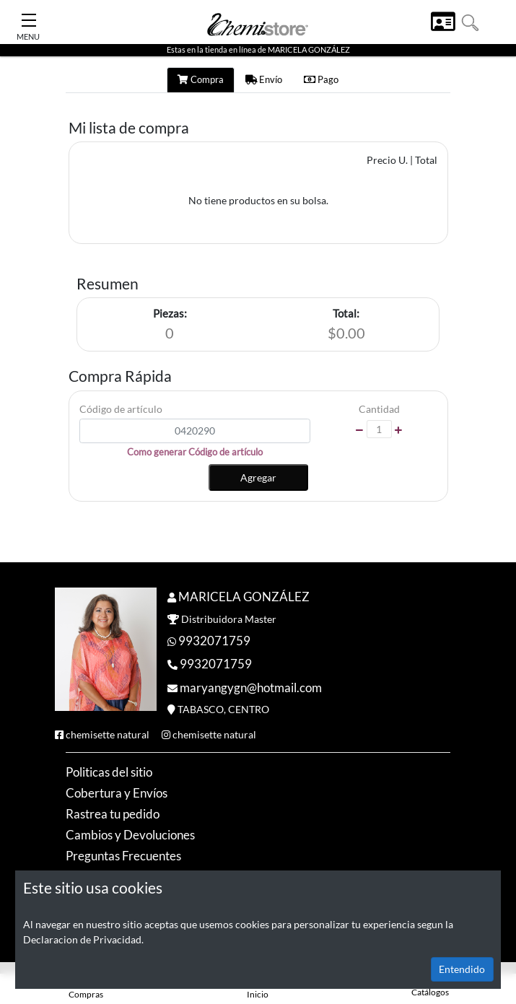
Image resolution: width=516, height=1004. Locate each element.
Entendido (462, 969)
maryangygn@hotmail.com (251, 687)
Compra (201, 79)
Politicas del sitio (109, 772)
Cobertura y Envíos (116, 792)
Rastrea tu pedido (112, 813)
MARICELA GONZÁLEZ (244, 596)
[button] (470, 21)
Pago (321, 79)
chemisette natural (107, 734)
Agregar (258, 477)
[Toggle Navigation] (29, 16)
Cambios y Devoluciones (130, 834)
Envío (263, 79)
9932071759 (214, 640)
